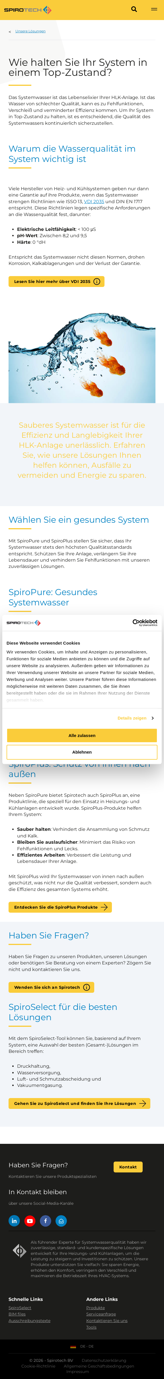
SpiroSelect (20, 1307)
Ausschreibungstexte (29, 1320)
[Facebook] (45, 1222)
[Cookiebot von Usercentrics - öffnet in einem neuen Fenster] (132, 623)
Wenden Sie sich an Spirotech (47, 987)
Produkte (95, 1307)
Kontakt (128, 1167)
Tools (91, 1327)
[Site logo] (28, 10)
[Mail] (61, 1222)
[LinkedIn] (14, 1222)
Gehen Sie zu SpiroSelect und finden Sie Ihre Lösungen (75, 1103)
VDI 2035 (94, 201)
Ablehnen (82, 752)
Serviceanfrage (101, 1314)
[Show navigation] (154, 10)
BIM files (17, 1314)
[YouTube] (30, 1222)
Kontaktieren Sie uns (107, 1320)
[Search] (134, 10)
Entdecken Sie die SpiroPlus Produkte (56, 907)
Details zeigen (132, 718)
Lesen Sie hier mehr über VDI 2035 (52, 281)
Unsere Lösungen (30, 31)
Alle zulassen (81, 735)
